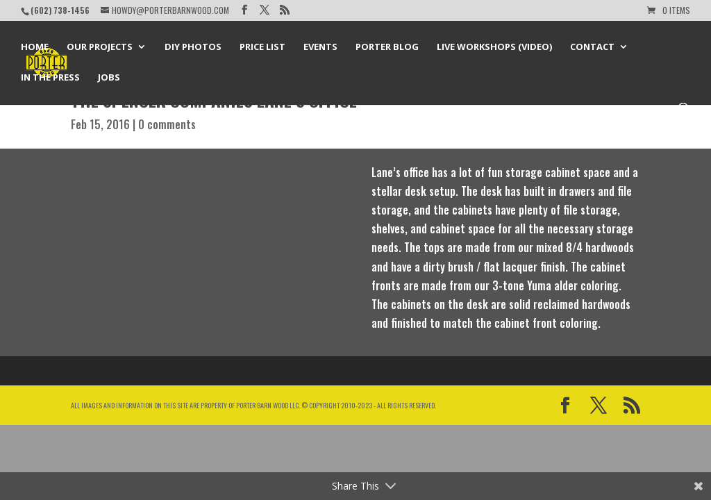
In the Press (50, 77)
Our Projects (100, 47)
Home (35, 47)
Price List (262, 47)
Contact (592, 47)
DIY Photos (193, 47)
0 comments (167, 124)
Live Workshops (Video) (494, 47)
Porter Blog (387, 47)
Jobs (109, 77)
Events (320, 47)
